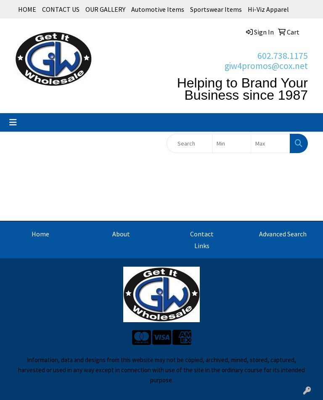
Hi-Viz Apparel (268, 9)
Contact (202, 234)
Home (40, 234)
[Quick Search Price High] (270, 143)
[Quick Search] (189, 143)
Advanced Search (283, 234)
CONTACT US (60, 9)
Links (201, 245)
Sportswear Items (216, 9)
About (121, 234)
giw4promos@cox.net (266, 66)
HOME (27, 9)
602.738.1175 (282, 55)
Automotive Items (157, 9)
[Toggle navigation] (13, 122)
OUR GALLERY (105, 9)
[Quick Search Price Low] (232, 143)
